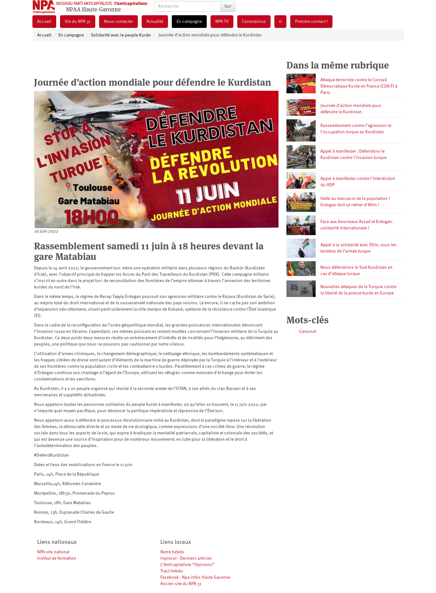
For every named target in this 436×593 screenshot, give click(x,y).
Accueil (44, 21)
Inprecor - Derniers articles (186, 558)
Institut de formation (56, 558)
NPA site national (53, 552)
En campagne (189, 21)
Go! (228, 6)
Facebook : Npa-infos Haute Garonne (195, 577)
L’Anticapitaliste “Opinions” (187, 565)
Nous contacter (118, 21)
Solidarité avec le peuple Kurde (121, 35)
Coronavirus (254, 21)
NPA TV (222, 21)
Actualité (154, 21)
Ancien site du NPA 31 (180, 584)
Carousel (307, 331)
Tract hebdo (171, 571)
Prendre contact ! (311, 21)
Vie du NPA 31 (78, 21)
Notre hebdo (172, 552)
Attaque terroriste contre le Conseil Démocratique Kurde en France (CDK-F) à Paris (358, 86)
